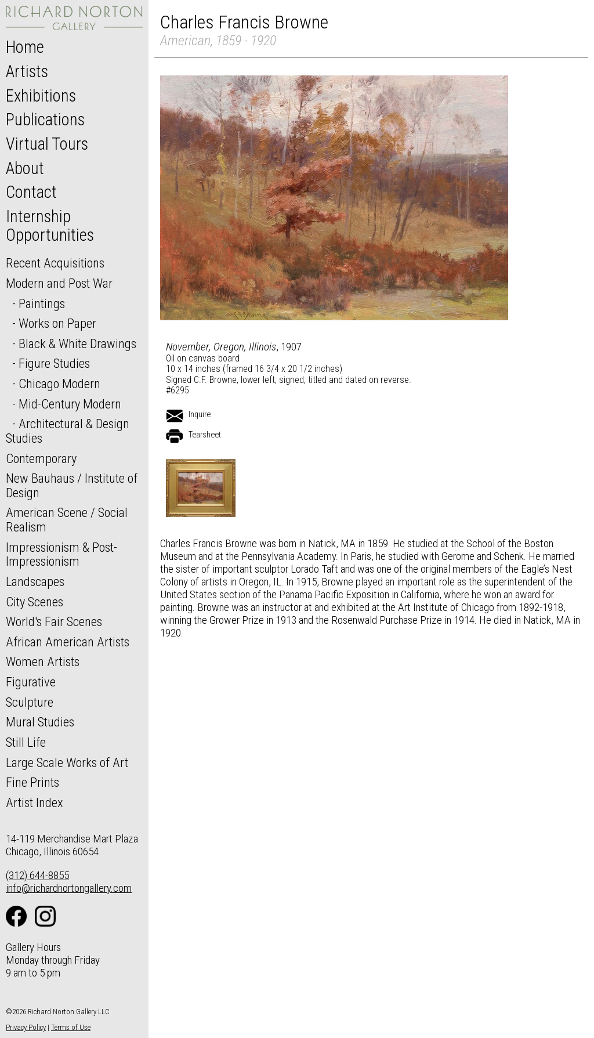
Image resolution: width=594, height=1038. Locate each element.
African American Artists (67, 641)
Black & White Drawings (77, 343)
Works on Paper (57, 323)
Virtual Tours (47, 144)
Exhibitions (41, 96)
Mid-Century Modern (70, 403)
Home (25, 47)
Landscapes (35, 581)
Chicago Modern (59, 383)
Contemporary (41, 458)
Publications (45, 119)
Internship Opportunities (50, 226)
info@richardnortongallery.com (69, 888)
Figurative (31, 681)
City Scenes (34, 601)
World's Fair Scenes (54, 621)
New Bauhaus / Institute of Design (71, 485)
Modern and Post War (59, 283)
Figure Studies (54, 363)
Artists (27, 71)
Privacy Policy (26, 1027)
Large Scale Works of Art (67, 762)
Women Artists (42, 661)
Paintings (42, 303)
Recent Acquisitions (55, 262)
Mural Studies (40, 721)
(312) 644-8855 (37, 875)
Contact (31, 192)
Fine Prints (32, 782)
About (25, 168)
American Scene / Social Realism (67, 519)
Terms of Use (70, 1027)
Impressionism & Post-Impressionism (61, 554)
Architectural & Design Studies (67, 431)
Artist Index (34, 802)
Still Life (26, 742)
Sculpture (29, 702)
